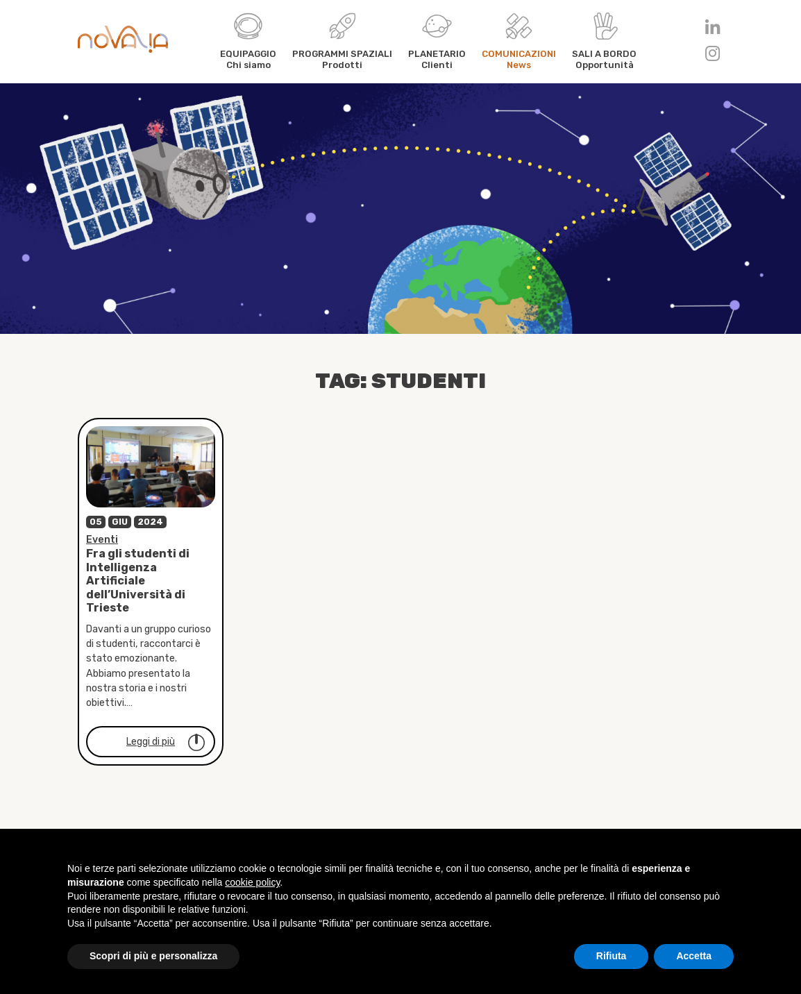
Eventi (102, 544)
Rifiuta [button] (611, 955)
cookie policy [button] (252, 882)
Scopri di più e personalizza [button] (153, 955)
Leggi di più (166, 747)
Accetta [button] (693, 955)
